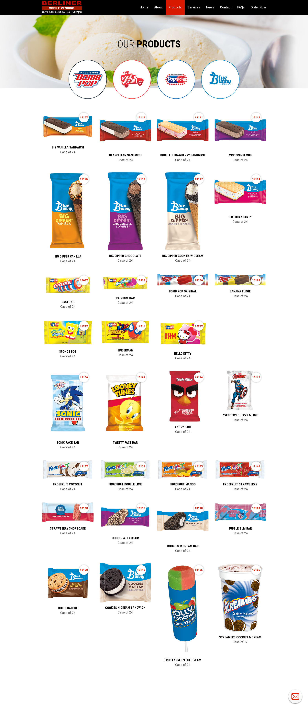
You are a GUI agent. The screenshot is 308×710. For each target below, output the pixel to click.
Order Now (258, 7)
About (158, 7)
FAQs (241, 7)
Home (144, 7)
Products (175, 7)
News (210, 7)
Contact (225, 7)
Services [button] (194, 7)
